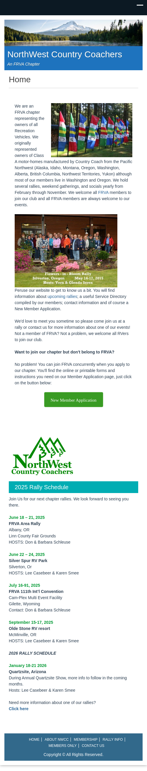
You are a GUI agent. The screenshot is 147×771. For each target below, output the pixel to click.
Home (34, 740)
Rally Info (113, 740)
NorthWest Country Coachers (64, 54)
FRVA (103, 192)
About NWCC (57, 740)
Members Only (62, 746)
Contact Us (93, 746)
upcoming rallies (62, 296)
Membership (86, 740)
